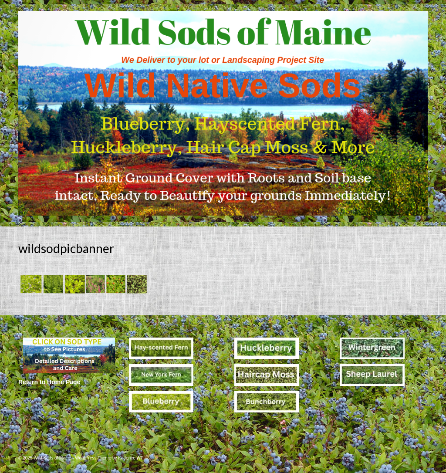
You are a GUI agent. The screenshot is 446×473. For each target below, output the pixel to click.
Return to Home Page (49, 381)
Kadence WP (130, 458)
